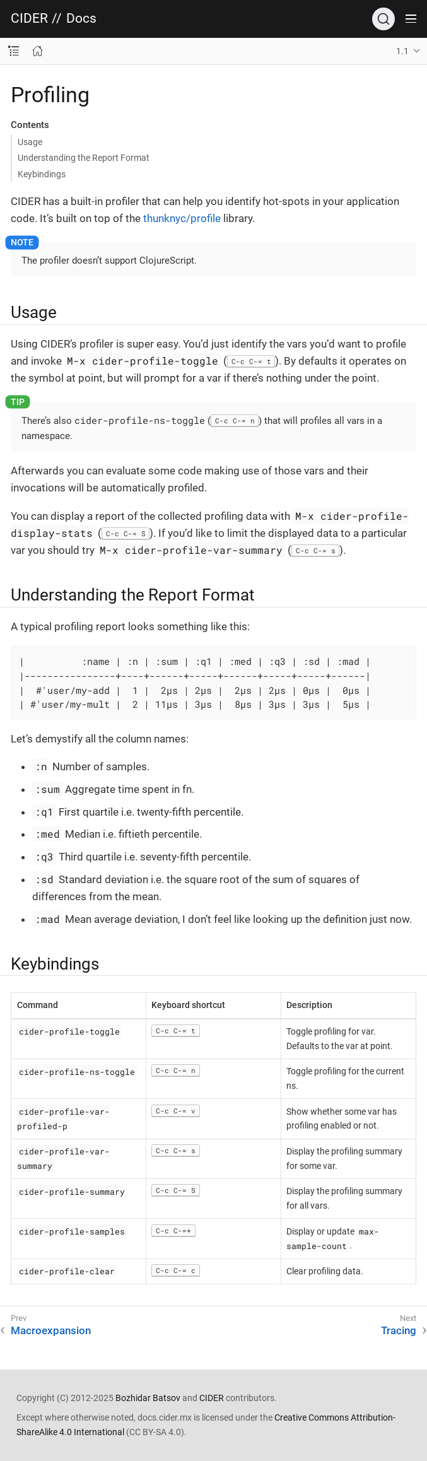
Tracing (398, 1330)
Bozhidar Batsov (147, 1398)
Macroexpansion (51, 1330)
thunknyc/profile (182, 218)
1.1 (402, 51)
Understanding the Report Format (83, 158)
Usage (30, 142)
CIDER (29, 18)
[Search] (383, 19)
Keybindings (42, 174)
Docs (81, 18)
